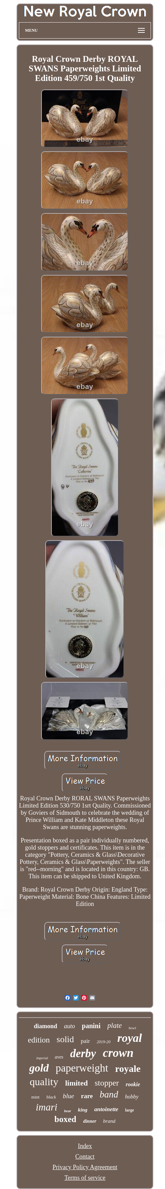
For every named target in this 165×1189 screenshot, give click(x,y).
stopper (107, 1082)
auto (69, 1026)
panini (91, 1026)
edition (39, 1040)
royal (129, 1038)
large (129, 1110)
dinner (89, 1121)
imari (46, 1107)
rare (87, 1096)
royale (127, 1068)
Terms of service (85, 1177)
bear (67, 1111)
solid (65, 1039)
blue (68, 1096)
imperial (42, 1058)
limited (76, 1083)
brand (109, 1121)
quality (44, 1081)
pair (85, 1041)
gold (39, 1068)
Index (85, 1146)
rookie (133, 1084)
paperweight (82, 1068)
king (82, 1110)
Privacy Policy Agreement (84, 1167)
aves (59, 1057)
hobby (132, 1097)
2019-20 (103, 1041)
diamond (45, 1026)
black (51, 1097)
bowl (132, 1028)
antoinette (106, 1109)
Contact (84, 1156)
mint (35, 1097)
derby (83, 1053)
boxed (65, 1119)
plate (114, 1025)
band (109, 1094)
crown (118, 1053)
